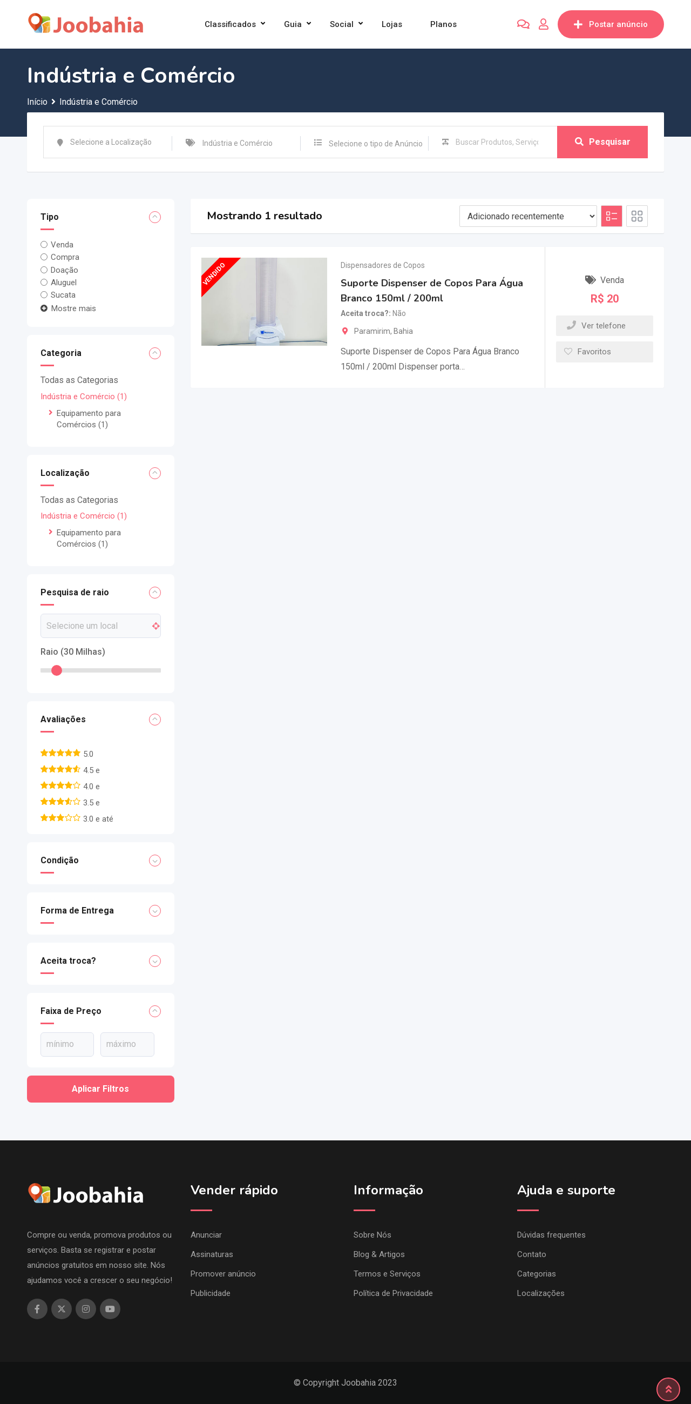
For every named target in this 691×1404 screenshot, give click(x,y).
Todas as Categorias (79, 380)
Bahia (403, 331)
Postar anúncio (611, 24)
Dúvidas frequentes (551, 1235)
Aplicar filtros (100, 1089)
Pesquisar (603, 142)
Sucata (63, 295)
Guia (293, 24)
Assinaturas (212, 1254)
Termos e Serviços (387, 1274)
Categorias (536, 1274)
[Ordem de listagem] (528, 216)
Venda (62, 245)
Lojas (392, 24)
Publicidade (211, 1293)
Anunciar (206, 1235)
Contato (531, 1254)
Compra (65, 257)
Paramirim (372, 331)
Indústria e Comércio (83, 396)
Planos (443, 24)
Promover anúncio (223, 1274)
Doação (64, 269)
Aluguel (64, 282)
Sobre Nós (372, 1235)
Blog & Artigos (379, 1254)
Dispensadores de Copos (383, 265)
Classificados (230, 24)
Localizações (541, 1293)
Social (342, 24)
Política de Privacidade (393, 1293)
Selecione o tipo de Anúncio (376, 143)
